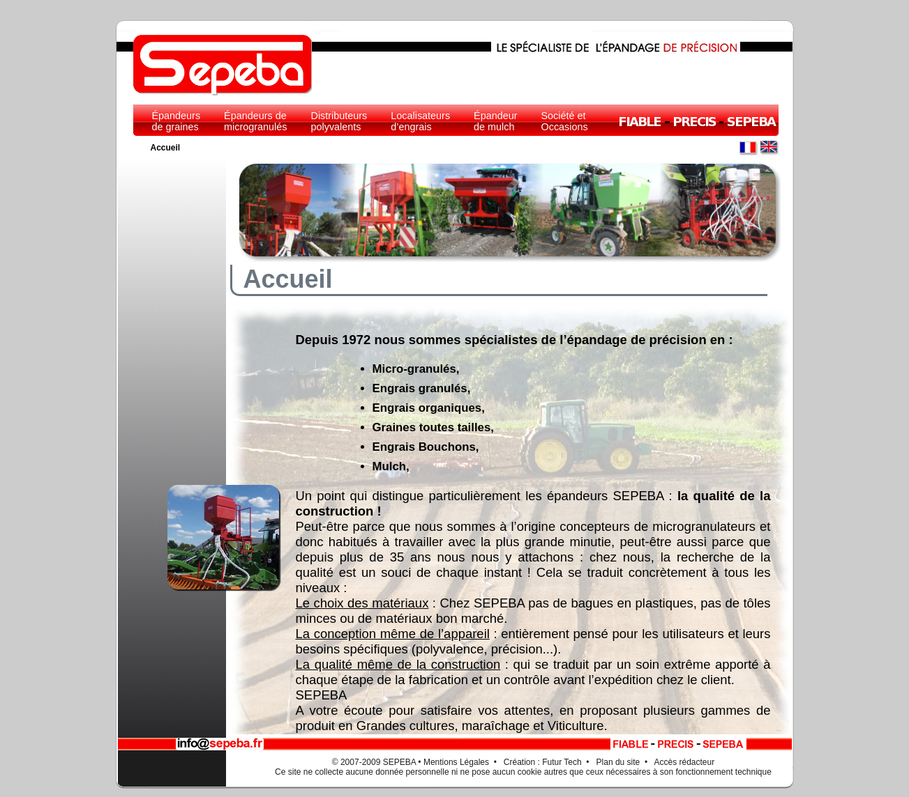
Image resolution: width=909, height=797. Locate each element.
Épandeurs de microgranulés (255, 121)
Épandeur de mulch (495, 121)
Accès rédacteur (684, 762)
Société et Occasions (564, 121)
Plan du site (618, 762)
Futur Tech (561, 762)
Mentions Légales (456, 762)
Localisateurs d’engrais (420, 121)
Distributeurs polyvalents (339, 121)
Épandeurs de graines (176, 121)
